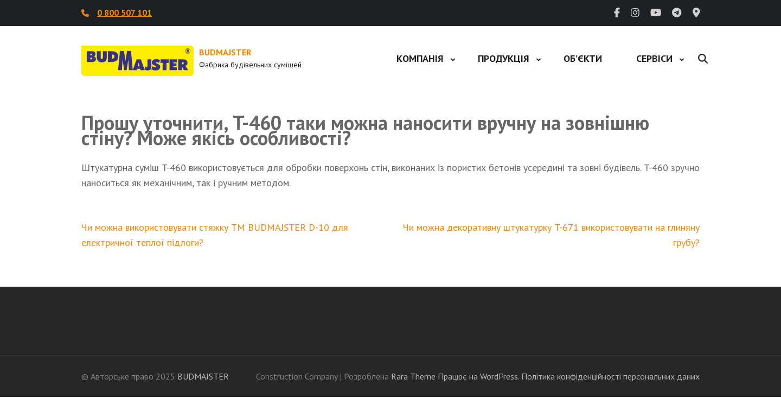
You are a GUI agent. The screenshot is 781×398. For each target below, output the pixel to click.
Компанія (420, 58)
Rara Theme (413, 376)
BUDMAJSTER (225, 52)
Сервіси (654, 58)
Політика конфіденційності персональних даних (610, 376)
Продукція (503, 58)
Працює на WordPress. (478, 376)
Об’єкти (583, 58)
